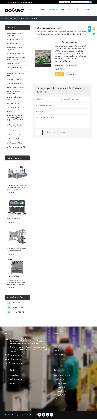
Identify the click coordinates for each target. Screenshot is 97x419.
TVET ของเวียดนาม (60, 391)
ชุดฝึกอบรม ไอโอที (13, 139)
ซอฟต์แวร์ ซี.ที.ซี (59, 69)
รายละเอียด (70, 74)
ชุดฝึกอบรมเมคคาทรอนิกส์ (15, 53)
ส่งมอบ (56, 339)
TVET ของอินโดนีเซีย (60, 395)
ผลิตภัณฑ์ (53, 10)
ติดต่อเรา (86, 10)
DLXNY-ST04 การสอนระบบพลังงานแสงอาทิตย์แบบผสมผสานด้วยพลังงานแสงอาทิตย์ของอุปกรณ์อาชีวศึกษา (16, 282)
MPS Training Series (13, 103)
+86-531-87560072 (18, 312)
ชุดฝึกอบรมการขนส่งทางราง (16, 135)
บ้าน (31, 10)
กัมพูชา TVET (58, 403)
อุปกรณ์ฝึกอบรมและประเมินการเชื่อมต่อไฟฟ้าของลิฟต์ (17, 249)
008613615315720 (28, 2)
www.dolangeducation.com (62, 375)
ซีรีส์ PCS (10, 111)
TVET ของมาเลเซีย (60, 387)
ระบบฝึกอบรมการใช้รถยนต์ (15, 143)
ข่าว (62, 10)
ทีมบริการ (57, 343)
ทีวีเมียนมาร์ (57, 399)
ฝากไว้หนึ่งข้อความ (16, 379)
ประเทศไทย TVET (59, 379)
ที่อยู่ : (7, 339)
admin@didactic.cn (13, 2)
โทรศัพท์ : (9, 359)
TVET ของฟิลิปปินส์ (60, 383)
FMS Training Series (13, 107)
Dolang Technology (24, 415)
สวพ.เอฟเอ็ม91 (59, 65)
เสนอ (38, 132)
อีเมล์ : (7, 355)
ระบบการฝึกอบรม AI (13, 131)
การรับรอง (57, 351)
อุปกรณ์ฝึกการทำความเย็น (15, 79)
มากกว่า (11, 192)
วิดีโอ (70, 10)
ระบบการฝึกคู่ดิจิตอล (13, 218)
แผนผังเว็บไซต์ (58, 354)
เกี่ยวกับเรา (41, 10)
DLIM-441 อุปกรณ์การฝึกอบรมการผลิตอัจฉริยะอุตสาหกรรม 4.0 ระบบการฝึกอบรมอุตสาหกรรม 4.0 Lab (16, 187)
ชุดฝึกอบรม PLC (12, 43)
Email (59, 74)
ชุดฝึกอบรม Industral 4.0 (15, 39)
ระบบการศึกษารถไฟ (71, 65)
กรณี (77, 10)
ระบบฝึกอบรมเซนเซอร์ (14, 83)
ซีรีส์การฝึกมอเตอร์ (13, 63)
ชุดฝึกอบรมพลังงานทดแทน (15, 87)
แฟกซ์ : (8, 363)
